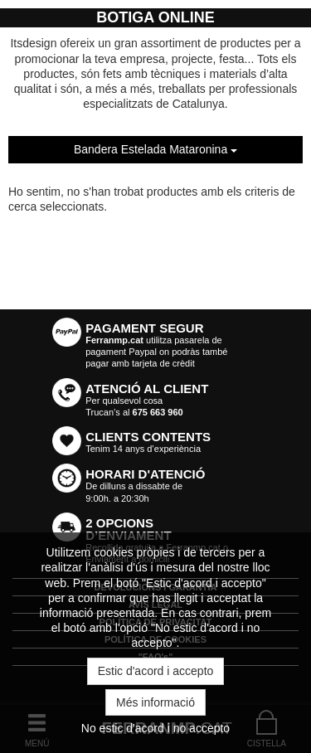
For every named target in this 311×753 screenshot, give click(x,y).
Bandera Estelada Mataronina (155, 149)
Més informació (155, 702)
